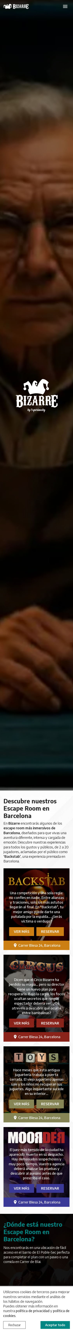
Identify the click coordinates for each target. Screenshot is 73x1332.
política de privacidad (32, 1310)
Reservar (50, 931)
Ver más (21, 931)
